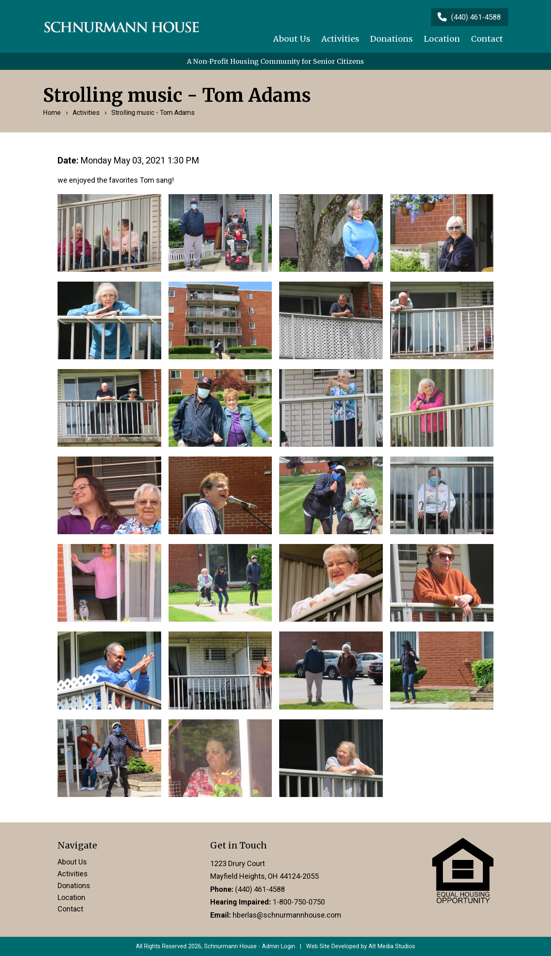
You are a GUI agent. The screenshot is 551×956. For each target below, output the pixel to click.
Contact (487, 39)
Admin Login (278, 946)
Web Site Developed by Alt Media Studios (360, 946)
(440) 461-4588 (260, 889)
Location (442, 39)
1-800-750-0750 (299, 902)
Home (52, 112)
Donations (391, 39)
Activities (340, 39)
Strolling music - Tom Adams (153, 112)
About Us (291, 39)
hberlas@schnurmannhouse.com (287, 915)
